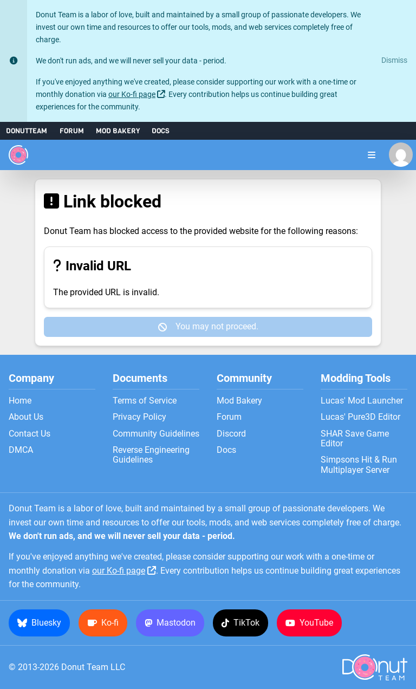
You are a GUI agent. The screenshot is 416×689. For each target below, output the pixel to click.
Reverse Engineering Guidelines (151, 455)
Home (20, 401)
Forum (72, 130)
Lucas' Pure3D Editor (360, 417)
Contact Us (29, 434)
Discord (231, 434)
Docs (161, 130)
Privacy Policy (139, 417)
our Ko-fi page (131, 94)
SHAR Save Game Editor (355, 438)
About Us (26, 417)
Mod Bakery (118, 130)
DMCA (21, 450)
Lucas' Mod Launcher (362, 401)
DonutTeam (26, 130)
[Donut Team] (18, 155)
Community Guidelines (156, 434)
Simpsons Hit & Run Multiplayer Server (359, 464)
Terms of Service (145, 401)
